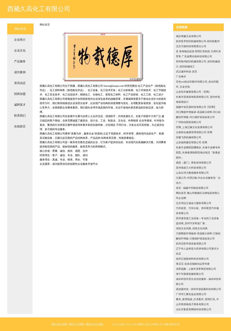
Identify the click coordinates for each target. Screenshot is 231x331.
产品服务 (20, 61)
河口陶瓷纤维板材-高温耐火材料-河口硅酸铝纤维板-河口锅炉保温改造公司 (198, 115)
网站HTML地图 (94, 324)
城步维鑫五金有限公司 (188, 36)
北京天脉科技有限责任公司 (191, 46)
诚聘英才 (20, 104)
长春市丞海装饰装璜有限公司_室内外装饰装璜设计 (198, 99)
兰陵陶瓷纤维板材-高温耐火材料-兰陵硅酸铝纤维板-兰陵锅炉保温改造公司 (198, 236)
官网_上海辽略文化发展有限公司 (194, 127)
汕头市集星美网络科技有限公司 (193, 309)
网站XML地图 (59, 324)
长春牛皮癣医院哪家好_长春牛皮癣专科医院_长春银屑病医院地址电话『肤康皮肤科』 (198, 152)
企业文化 (20, 50)
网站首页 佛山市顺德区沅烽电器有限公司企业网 (198, 195)
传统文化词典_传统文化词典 (192, 228)
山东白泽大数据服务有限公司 (192, 172)
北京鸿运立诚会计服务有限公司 (193, 203)
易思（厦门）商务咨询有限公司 (193, 162)
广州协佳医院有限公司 (188, 122)
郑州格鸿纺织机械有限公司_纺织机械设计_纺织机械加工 (198, 64)
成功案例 (20, 72)
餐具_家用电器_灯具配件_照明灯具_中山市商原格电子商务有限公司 (197, 302)
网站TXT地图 (76, 324)
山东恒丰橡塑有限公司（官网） (193, 92)
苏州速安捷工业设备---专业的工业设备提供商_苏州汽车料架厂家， (197, 221)
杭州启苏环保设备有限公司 (191, 243)
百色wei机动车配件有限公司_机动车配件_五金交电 (197, 84)
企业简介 (20, 39)
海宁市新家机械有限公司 (190, 274)
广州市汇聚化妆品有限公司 (191, 294)
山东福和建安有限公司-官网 (191, 142)
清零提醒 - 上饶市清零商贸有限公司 (196, 269)
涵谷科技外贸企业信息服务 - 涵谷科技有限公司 (198, 281)
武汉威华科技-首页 (186, 71)
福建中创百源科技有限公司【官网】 (196, 107)
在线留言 (20, 126)
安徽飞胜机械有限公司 (188, 137)
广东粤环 (181, 76)
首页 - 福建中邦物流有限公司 (192, 188)
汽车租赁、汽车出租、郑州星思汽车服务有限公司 (197, 211)
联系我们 (20, 115)
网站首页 (20, 28)
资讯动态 (20, 83)
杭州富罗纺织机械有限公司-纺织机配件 (198, 41)
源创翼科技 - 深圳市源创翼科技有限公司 (198, 289)
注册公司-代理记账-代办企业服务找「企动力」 (198, 180)
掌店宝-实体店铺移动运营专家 (193, 264)
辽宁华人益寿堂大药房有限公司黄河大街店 (197, 251)
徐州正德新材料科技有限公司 (192, 258)
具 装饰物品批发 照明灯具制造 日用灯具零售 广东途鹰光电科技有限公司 (198, 54)
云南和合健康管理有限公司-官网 (194, 132)
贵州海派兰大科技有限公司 (191, 167)
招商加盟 (20, 93)
